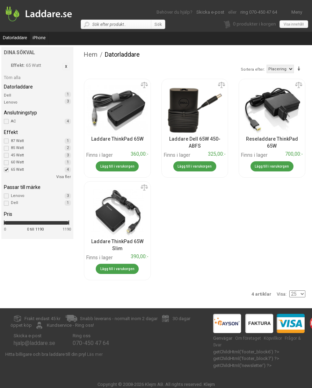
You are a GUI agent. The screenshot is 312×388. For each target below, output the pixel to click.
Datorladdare (15, 38)
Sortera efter (252, 69)
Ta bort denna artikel (66, 66)
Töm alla (12, 77)
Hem (90, 54)
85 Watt (41, 148)
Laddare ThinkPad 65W (117, 139)
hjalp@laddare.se (34, 343)
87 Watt (41, 141)
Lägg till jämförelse (144, 85)
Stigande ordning (300, 69)
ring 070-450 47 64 (258, 12)
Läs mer (95, 354)
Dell (7, 95)
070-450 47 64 (91, 343)
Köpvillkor (273, 338)
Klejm (209, 384)
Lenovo (10, 102)
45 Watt (41, 155)
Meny (296, 12)
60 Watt (41, 162)
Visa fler (63, 177)
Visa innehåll (294, 24)
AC (41, 121)
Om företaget (248, 338)
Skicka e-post (210, 12)
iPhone (39, 38)
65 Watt (41, 169)
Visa (281, 294)
